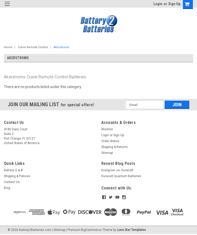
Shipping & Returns (114, 147)
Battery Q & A (13, 170)
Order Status (110, 141)
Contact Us (12, 182)
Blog (7, 188)
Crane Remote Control (33, 47)
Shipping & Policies (17, 176)
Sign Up (174, 4)
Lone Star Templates (131, 230)
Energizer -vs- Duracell (117, 170)
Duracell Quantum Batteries (121, 176)
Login (157, 4)
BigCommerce (91, 230)
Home (8, 47)
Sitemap (107, 153)
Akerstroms (61, 47)
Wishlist (107, 129)
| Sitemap (58, 230)
